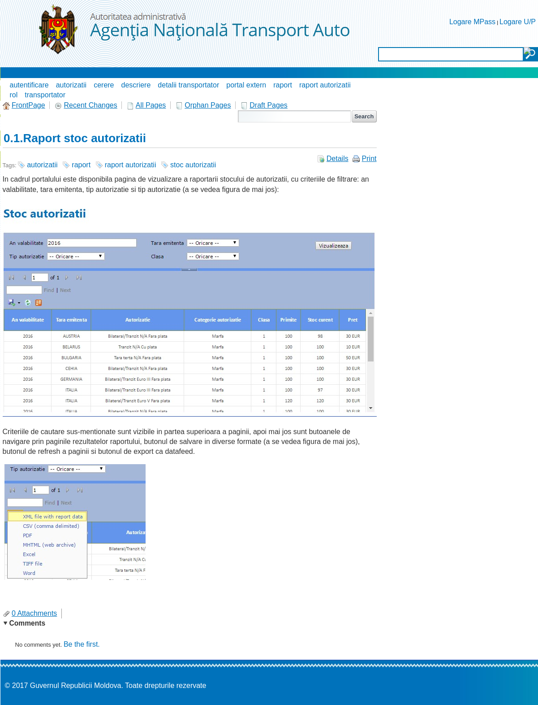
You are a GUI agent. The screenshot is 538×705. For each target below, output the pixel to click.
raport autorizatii (325, 85)
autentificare (29, 85)
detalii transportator (188, 85)
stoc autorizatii (193, 165)
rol (14, 95)
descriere (136, 85)
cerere (104, 85)
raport (282, 85)
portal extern (246, 85)
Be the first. (82, 644)
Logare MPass (472, 22)
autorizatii (71, 85)
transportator (45, 95)
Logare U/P (517, 22)
